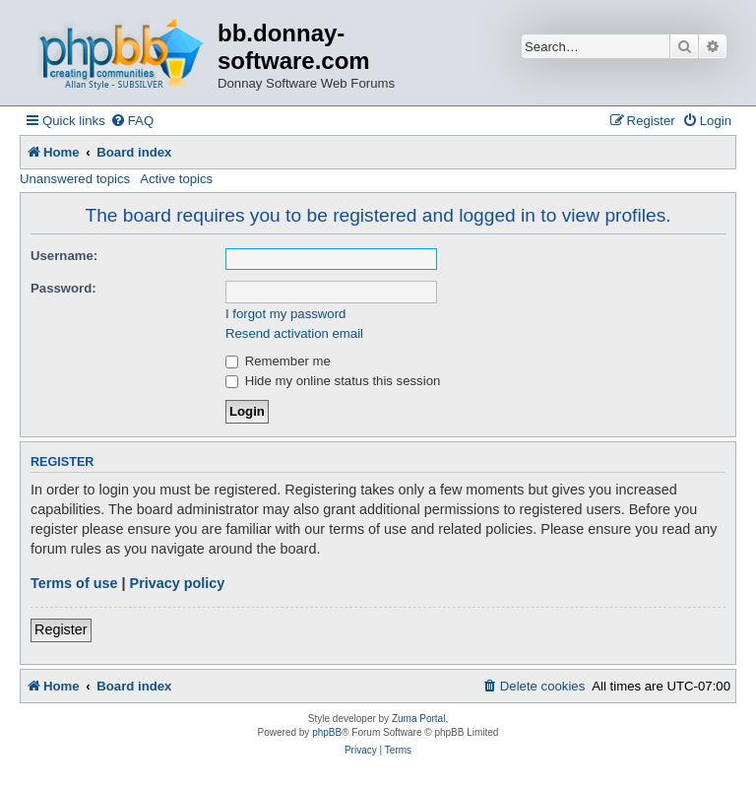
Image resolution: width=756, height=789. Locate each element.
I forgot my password (285, 313)
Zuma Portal (418, 718)
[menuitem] (132, 120)
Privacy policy (177, 583)
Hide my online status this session (332, 380)
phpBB (327, 732)
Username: (64, 255)
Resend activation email (294, 333)
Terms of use (74, 583)
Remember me (278, 361)
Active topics (176, 178)
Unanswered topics (75, 178)
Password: (63, 288)
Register (61, 629)
